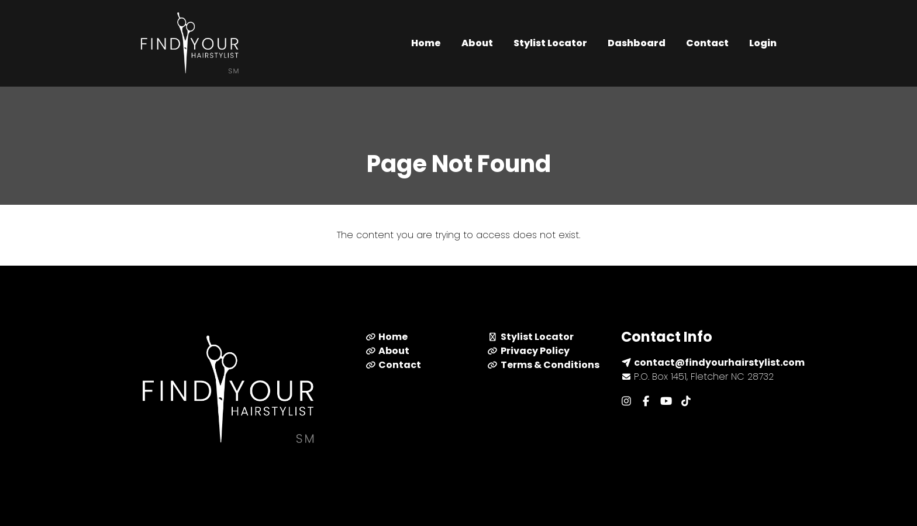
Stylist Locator (550, 43)
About (477, 43)
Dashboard (637, 43)
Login (763, 43)
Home (426, 43)
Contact (707, 43)
